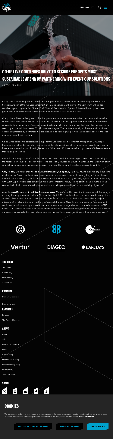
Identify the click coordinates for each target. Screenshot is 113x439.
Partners (5, 315)
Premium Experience (10, 297)
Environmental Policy (10, 360)
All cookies (98, 427)
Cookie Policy (7, 355)
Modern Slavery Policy (11, 365)
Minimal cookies (69, 427)
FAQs (4, 349)
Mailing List (87, 7)
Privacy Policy (7, 370)
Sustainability (7, 278)
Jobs (4, 339)
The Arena (6, 268)
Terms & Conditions (10, 375)
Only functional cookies (33, 427)
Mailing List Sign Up (10, 344)
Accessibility (7, 283)
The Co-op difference (11, 320)
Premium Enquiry (9, 304)
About (4, 334)
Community (7, 273)
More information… (87, 417)
